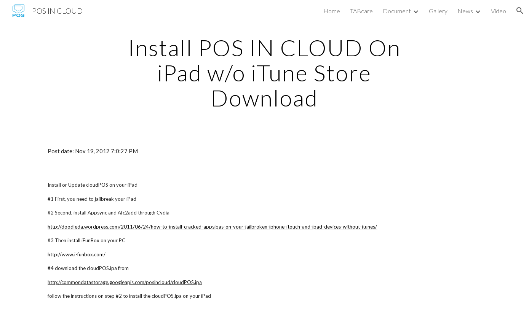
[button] (520, 11)
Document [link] (397, 10)
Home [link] (331, 10)
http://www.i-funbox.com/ (76, 254)
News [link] (465, 10)
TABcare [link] (361, 10)
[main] (264, 72)
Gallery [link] (438, 10)
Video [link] (498, 10)
